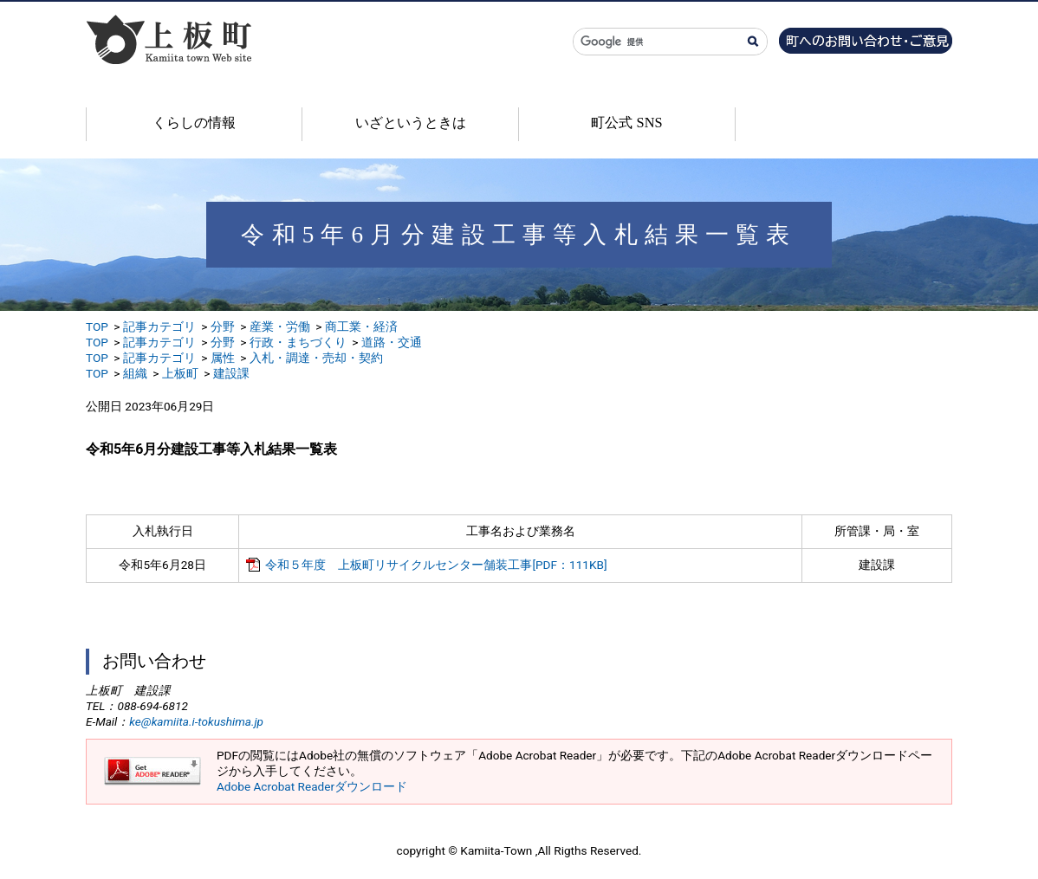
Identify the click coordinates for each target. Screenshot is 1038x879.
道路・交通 (391, 342)
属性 (223, 358)
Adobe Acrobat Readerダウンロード (312, 786)
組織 (135, 373)
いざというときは (410, 122)
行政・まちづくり (298, 342)
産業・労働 (280, 326)
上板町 (180, 373)
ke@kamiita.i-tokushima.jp (196, 721)
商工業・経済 (361, 326)
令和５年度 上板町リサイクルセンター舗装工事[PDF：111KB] (436, 565)
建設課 (231, 373)
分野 (223, 326)
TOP (97, 326)
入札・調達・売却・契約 (316, 358)
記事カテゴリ (159, 326)
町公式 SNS (626, 122)
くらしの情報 (194, 122)
